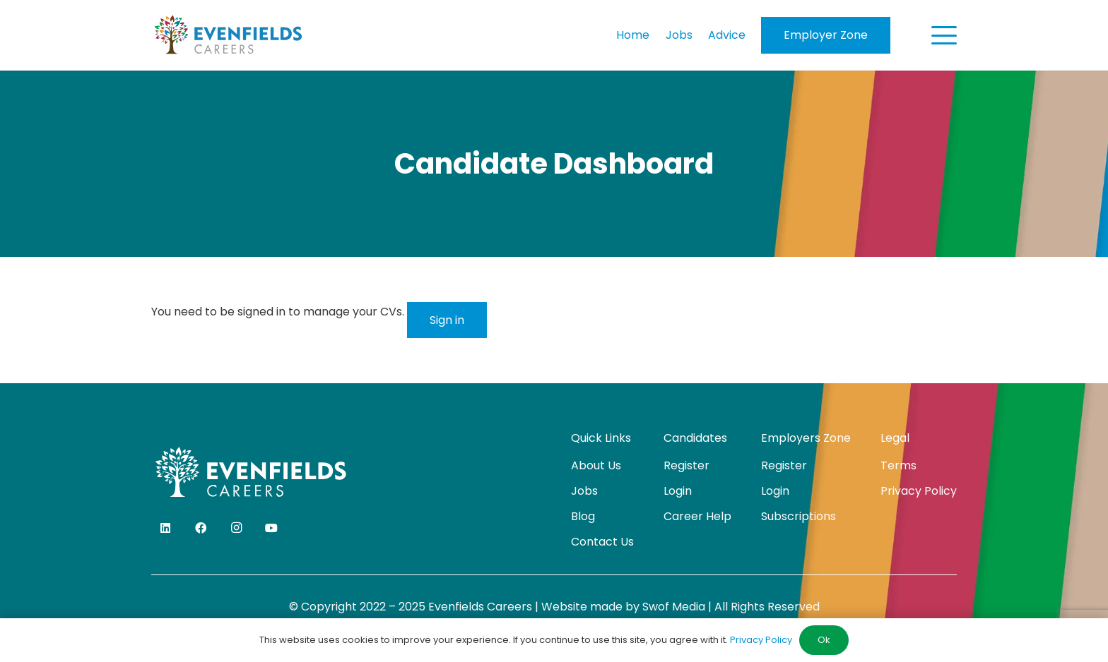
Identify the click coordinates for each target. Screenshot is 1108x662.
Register (686, 465)
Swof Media (673, 606)
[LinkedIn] (165, 528)
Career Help (697, 516)
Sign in (447, 320)
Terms (898, 465)
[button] (944, 35)
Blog (583, 516)
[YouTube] (271, 528)
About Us (596, 465)
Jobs (584, 491)
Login (678, 491)
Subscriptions (798, 516)
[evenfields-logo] (228, 35)
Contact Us (602, 542)
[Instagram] (236, 528)
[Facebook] (201, 528)
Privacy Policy (918, 491)
